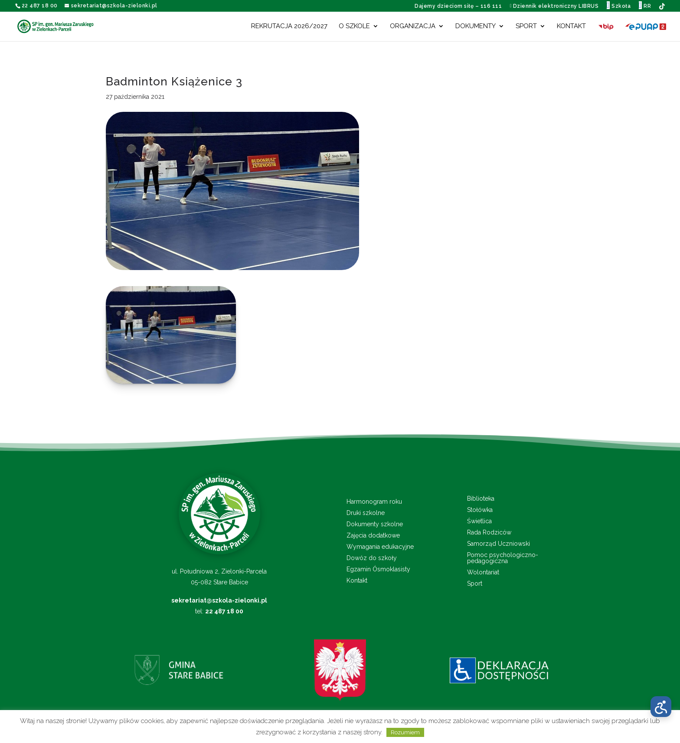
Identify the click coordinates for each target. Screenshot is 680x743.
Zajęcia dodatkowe (373, 535)
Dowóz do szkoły (372, 558)
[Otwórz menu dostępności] (661, 706)
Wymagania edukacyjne (380, 547)
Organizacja (412, 26)
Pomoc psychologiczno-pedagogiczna (502, 558)
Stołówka (480, 510)
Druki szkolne (366, 513)
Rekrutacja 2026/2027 (289, 26)
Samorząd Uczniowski (498, 544)
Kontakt (571, 26)
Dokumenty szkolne (375, 524)
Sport (526, 26)
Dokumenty (475, 26)
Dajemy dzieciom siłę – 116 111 (458, 6)
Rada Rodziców (489, 532)
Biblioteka (480, 498)
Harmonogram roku (374, 502)
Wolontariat (483, 572)
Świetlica (479, 521)
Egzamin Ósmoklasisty (378, 569)
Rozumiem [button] (405, 732)
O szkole (354, 26)
